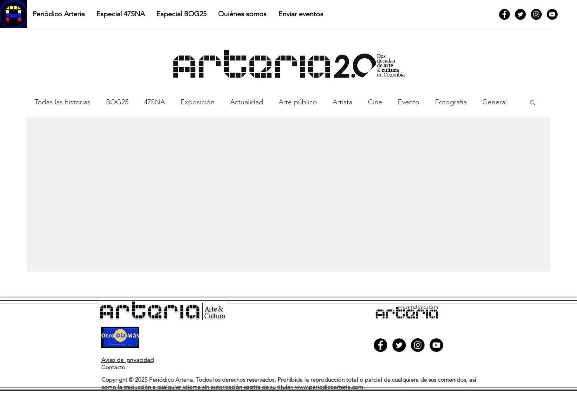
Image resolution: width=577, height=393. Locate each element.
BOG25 (117, 102)
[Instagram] (536, 14)
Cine (375, 102)
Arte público (298, 102)
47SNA (154, 102)
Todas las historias (62, 102)
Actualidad (246, 102)
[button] (532, 103)
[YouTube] (552, 14)
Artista (342, 102)
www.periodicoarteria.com (329, 387)
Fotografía (451, 102)
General (494, 102)
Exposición (197, 102)
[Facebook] (504, 14)
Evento (408, 102)
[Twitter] (520, 14)
